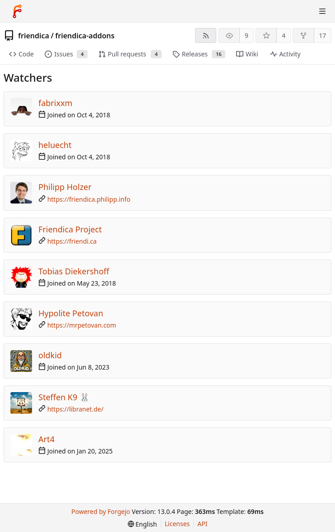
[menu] (142, 524)
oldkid (50, 355)
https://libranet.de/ (75, 409)
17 (322, 35)
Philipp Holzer (65, 186)
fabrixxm (55, 102)
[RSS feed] (205, 35)
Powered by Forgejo (100, 511)
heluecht (54, 144)
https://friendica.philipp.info (88, 199)
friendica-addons (84, 35)
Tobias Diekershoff (73, 271)
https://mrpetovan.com (81, 325)
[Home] (17, 11)
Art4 (46, 439)
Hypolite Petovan (70, 313)
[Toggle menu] (322, 11)
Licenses (177, 523)
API (202, 523)
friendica (33, 35)
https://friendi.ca (72, 241)
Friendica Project (70, 229)
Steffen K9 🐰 (63, 397)
